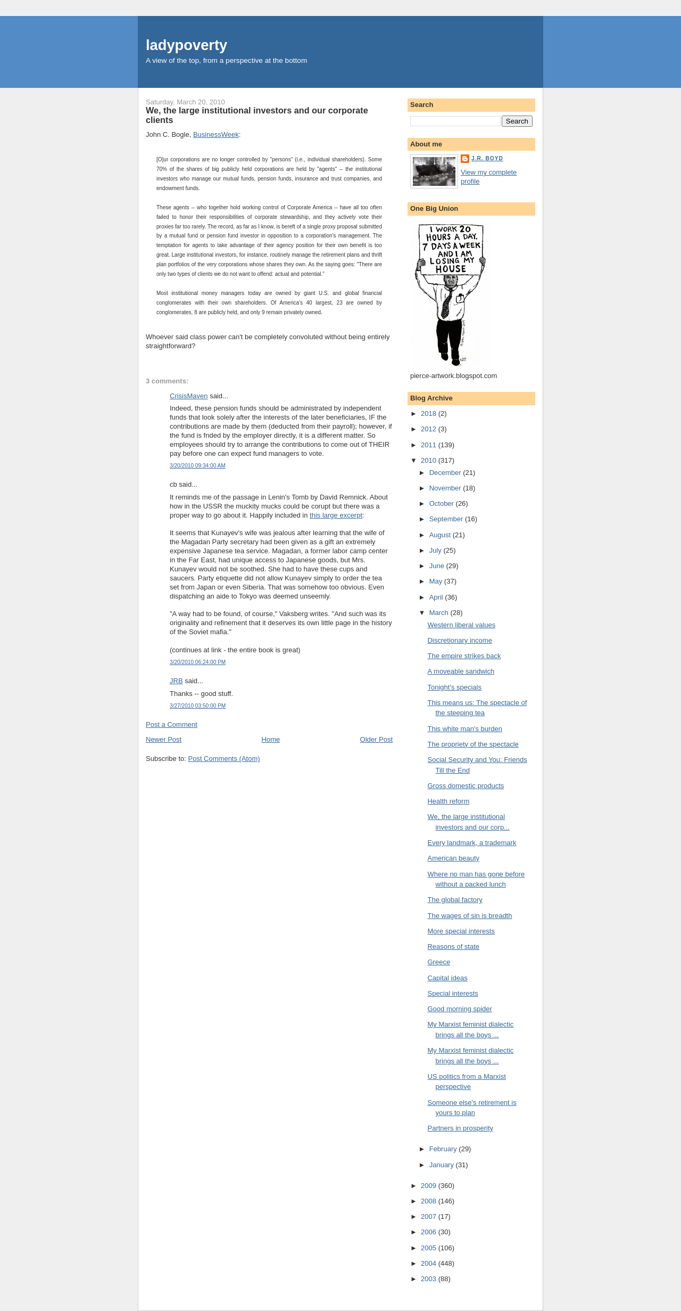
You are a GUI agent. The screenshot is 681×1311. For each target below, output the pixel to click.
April (437, 597)
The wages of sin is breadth (469, 916)
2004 (429, 1263)
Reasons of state (453, 947)
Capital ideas (447, 978)
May (436, 581)
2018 (429, 413)
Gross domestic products (465, 786)
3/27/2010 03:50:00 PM (198, 706)
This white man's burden (464, 729)
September (447, 519)
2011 (429, 445)
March (440, 613)
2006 (429, 1232)
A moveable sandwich (460, 671)
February (444, 1149)
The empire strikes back (464, 656)
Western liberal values (461, 625)
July (436, 550)
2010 (429, 460)
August (441, 535)
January (442, 1165)
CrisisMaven (189, 396)
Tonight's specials (454, 687)
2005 (429, 1248)
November (446, 488)
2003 (429, 1279)
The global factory (454, 900)
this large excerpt (336, 515)
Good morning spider (459, 1009)
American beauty (453, 858)
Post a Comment (171, 724)
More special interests (460, 931)
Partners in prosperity (460, 1128)
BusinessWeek (216, 134)
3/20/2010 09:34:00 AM (198, 466)
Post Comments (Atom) (224, 759)
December (446, 473)
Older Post (376, 739)
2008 (429, 1201)
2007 (429, 1216)
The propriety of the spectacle (472, 744)
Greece (438, 962)
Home (271, 739)
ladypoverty (186, 45)
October (442, 503)
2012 (429, 429)
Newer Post (163, 739)
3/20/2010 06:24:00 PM (198, 662)
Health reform (448, 801)
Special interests (452, 993)
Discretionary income (459, 640)
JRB (176, 681)
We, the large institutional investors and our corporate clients (257, 115)
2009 (429, 1186)
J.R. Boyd (487, 158)
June (437, 566)
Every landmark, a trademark (471, 843)
